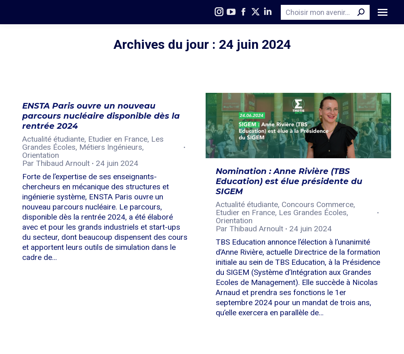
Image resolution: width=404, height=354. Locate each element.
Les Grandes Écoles (313, 212)
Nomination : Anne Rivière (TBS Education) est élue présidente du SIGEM (289, 181)
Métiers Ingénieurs (110, 147)
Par (56, 163)
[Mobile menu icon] (382, 12)
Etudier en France (117, 139)
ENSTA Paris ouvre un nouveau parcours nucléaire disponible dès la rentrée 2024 (101, 116)
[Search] (325, 12)
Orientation (40, 155)
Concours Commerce (318, 204)
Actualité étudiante (53, 139)
